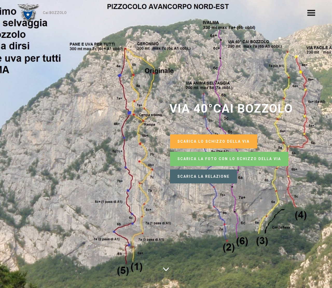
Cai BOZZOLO (55, 13)
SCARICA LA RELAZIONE (203, 176)
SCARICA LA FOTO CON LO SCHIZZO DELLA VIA (229, 159)
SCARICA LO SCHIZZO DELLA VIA (213, 141)
